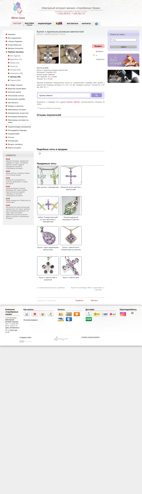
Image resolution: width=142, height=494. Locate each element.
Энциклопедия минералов (19, 127)
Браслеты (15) (16, 59)
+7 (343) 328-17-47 (78, 14)
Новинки (11, 34)
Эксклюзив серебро (16, 99)
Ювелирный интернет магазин (11, 321)
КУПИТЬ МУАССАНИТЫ (90, 337)
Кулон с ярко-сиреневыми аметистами (48, 247)
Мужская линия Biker (17, 89)
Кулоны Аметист (73, 102)
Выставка (29, 24)
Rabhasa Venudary (16, 52)
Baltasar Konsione (15, 48)
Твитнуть (94, 300)
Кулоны (62, 34)
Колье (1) (14, 66)
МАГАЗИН (17, 24)
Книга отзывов (14, 148)
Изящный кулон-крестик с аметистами (71, 187)
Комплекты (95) (16, 73)
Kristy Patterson (14, 45)
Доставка (90, 309)
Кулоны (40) (15, 77)
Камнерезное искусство (18, 113)
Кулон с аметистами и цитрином (48, 277)
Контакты (86, 24)
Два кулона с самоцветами (48, 186)
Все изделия (15, 56)
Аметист (51, 74)
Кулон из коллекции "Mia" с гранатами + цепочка (86, 289)
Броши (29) (14, 63)
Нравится (79, 300)
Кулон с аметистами (71, 276)
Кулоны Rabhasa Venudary (50, 108)
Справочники (13, 134)
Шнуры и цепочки (15, 106)
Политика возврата (31, 320)
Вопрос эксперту (15, 144)
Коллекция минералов (17, 117)
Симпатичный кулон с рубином (52, 288)
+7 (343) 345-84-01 (64, 14)
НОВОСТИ (11, 155)
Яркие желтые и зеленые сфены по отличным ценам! (18, 174)
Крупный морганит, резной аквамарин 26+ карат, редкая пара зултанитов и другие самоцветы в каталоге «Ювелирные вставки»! (16, 192)
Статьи (11, 137)
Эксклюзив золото (16, 96)
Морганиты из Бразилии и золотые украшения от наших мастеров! (17, 182)
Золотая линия (14, 92)
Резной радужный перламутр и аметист (71, 217)
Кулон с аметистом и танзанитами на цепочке (71, 247)
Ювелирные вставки (17, 110)
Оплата (61, 309)
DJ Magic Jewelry (15, 85)
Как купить (29, 309)
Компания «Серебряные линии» (11, 311)
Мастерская (72, 24)
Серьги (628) (15, 80)
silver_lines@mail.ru (12, 328)
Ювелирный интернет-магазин (58, 8)
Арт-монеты (13, 103)
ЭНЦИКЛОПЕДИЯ (44, 24)
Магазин (40, 34)
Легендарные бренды (17, 130)
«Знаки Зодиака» (15, 41)
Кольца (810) (15, 70)
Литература (13, 141)
